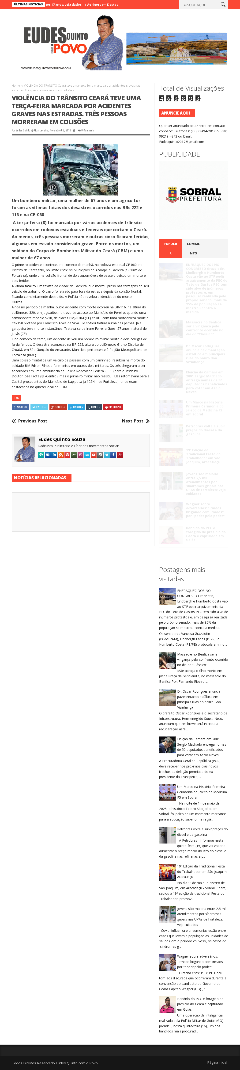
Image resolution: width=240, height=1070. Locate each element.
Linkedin (76, 407)
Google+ (58, 407)
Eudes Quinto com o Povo (77, 1063)
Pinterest (113, 407)
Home (16, 86)
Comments (193, 248)
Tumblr (94, 407)
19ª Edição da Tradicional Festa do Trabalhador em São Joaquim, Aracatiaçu (203, 456)
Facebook (20, 407)
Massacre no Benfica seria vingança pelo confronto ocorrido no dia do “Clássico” (204, 328)
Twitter (39, 407)
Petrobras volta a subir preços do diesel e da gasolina (205, 430)
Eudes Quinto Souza (62, 439)
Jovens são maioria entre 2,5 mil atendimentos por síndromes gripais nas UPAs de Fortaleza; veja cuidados (206, 484)
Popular (170, 248)
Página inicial (217, 1062)
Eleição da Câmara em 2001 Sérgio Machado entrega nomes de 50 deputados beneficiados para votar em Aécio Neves (206, 382)
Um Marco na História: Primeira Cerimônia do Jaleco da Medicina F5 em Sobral (205, 408)
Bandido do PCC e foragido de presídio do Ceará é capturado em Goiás (206, 534)
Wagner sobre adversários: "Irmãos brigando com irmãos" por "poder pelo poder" (205, 510)
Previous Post (32, 421)
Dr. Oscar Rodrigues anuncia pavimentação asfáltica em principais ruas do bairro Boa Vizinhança (205, 354)
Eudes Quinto (23, 130)
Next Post (132, 421)
